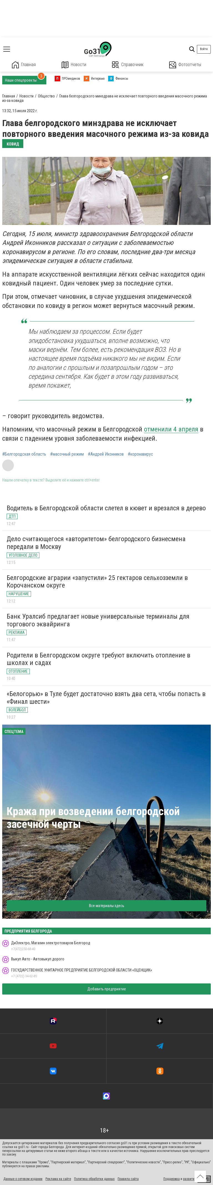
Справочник (127, 64)
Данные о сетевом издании (22, 1179)
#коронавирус (140, 454)
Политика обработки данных (94, 1179)
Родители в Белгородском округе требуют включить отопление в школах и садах (98, 659)
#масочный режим (67, 454)
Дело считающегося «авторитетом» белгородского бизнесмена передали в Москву (96, 543)
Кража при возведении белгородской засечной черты (93, 818)
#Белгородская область (24, 454)
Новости (74, 64)
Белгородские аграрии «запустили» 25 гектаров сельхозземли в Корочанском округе (97, 581)
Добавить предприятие (106, 989)
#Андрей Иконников (106, 454)
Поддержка (171, 1179)
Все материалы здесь (106, 905)
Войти (204, 49)
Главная (24, 64)
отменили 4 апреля (171, 429)
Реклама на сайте (58, 1179)
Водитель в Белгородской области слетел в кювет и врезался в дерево (106, 508)
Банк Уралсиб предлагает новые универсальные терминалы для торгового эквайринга (98, 620)
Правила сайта (128, 1179)
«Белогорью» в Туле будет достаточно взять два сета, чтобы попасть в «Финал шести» (106, 698)
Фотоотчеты (185, 64)
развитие (189, 1179)
